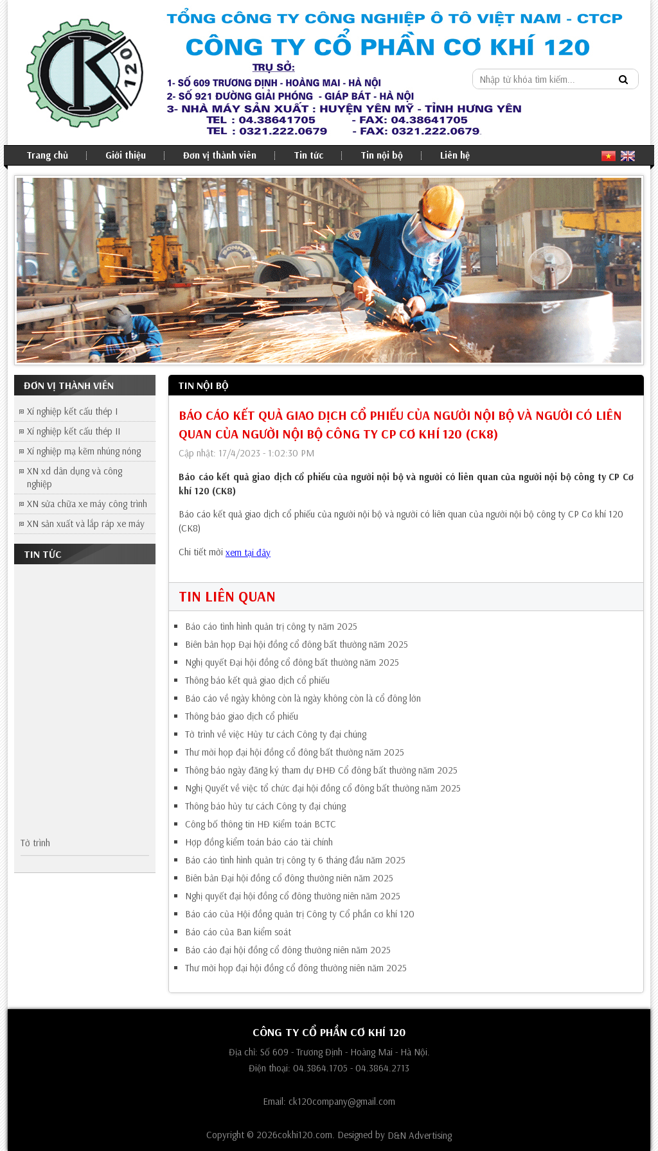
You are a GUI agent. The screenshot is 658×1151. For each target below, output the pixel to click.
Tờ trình (35, 846)
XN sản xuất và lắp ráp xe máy (86, 523)
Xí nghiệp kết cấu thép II (73, 431)
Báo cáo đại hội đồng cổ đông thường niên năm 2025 (288, 950)
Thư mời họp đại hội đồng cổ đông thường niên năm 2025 (296, 968)
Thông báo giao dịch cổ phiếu (241, 716)
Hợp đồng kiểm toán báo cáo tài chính (259, 842)
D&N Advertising (419, 1135)
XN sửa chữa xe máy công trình (87, 504)
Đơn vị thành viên (219, 155)
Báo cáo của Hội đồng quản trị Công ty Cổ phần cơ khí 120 (299, 914)
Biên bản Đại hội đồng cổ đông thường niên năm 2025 (289, 878)
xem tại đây (248, 552)
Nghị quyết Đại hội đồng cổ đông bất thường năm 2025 (292, 662)
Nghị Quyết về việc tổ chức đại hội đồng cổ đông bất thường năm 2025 (323, 788)
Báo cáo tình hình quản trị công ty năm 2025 (271, 626)
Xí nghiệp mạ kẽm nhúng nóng (84, 451)
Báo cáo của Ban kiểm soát (238, 932)
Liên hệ (455, 155)
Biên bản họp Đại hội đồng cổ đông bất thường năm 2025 (296, 644)
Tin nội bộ (381, 155)
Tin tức (308, 155)
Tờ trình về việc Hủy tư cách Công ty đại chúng (275, 734)
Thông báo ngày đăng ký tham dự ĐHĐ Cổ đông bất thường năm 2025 (321, 770)
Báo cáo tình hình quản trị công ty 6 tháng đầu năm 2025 (295, 860)
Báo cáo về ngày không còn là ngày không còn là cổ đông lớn (303, 698)
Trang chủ (47, 155)
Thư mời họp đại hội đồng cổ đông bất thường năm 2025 (294, 752)
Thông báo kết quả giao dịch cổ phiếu (257, 680)
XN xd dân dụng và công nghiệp (74, 477)
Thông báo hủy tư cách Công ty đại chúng (265, 806)
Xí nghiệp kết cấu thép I (72, 411)
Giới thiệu (125, 155)
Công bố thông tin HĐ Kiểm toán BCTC (260, 824)
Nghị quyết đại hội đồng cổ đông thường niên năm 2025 (292, 896)
